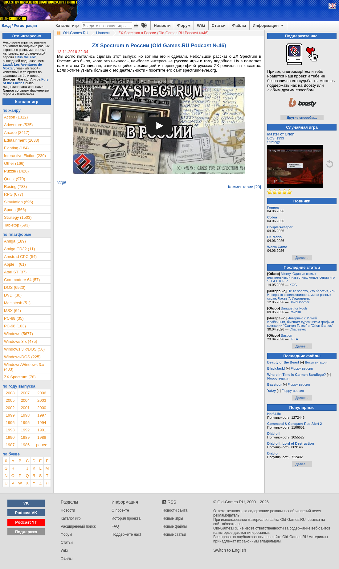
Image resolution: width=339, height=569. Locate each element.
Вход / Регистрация (19, 25)
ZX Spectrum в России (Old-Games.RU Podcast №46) (125, 81)
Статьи (219, 25)
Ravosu (295, 312)
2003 (41, 400)
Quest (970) (14, 179)
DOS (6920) (14, 287)
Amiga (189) (15, 241)
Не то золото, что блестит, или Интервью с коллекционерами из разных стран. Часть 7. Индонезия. (301, 294)
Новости (162, 25)
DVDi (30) (13, 295)
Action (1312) (16, 117)
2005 (10, 400)
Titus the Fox (25, 57)
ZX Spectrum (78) (20, 377)
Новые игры (172, 518)
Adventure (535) (18, 125)
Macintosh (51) (17, 303)
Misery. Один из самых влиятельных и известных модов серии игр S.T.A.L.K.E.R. (301, 277)
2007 (25, 393)
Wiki (201, 25)
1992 (25, 430)
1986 (25, 444)
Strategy (273, 142)
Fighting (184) (16, 148)
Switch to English (229, 550)
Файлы (239, 25)
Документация (316, 362)
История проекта (126, 518)
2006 (41, 393)
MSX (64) (12, 310)
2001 (25, 407)
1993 (10, 430)
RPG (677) (13, 194)
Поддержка (26, 532)
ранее (41, 444)
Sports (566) (15, 209)
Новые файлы (174, 526)
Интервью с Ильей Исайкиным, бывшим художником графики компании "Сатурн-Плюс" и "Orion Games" (300, 321)
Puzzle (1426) (16, 171)
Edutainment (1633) (21, 140)
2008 (10, 393)
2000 (41, 407)
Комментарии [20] (244, 187)
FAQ (115, 526)
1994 (41, 422)
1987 (10, 444)
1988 (41, 437)
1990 (10, 437)
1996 (10, 422)
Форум (183, 25)
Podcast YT (26, 522)
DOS (271, 138)
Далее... (301, 258)
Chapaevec (298, 329)
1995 (25, 422)
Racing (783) (15, 186)
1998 (25, 415)
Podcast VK (26, 512)
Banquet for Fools (294, 308)
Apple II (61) (15, 264)
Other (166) (14, 163)
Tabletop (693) (17, 225)
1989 (25, 437)
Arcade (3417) (16, 132)
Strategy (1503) (18, 217)
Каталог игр (67, 25)
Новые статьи (174, 534)
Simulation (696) (18, 202)
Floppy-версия (302, 368)
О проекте (120, 510)
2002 (10, 407)
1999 (10, 415)
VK (26, 503)
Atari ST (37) (15, 272)
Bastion (286, 335)
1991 (41, 430)
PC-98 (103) (15, 326)
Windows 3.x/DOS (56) (24, 349)
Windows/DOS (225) (22, 357)
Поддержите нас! (126, 534)
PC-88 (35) (14, 318)
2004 (25, 400)
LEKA (293, 339)
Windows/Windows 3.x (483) (24, 367)
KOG (293, 285)
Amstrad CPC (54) (20, 256)
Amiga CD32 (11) (19, 249)
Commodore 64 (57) (22, 279)
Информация (268, 25)
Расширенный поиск (78, 526)
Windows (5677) (18, 333)
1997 (41, 415)
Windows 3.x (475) (20, 341)
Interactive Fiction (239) (25, 155)
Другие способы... (302, 117)
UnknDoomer (299, 302)
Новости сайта (174, 510)
